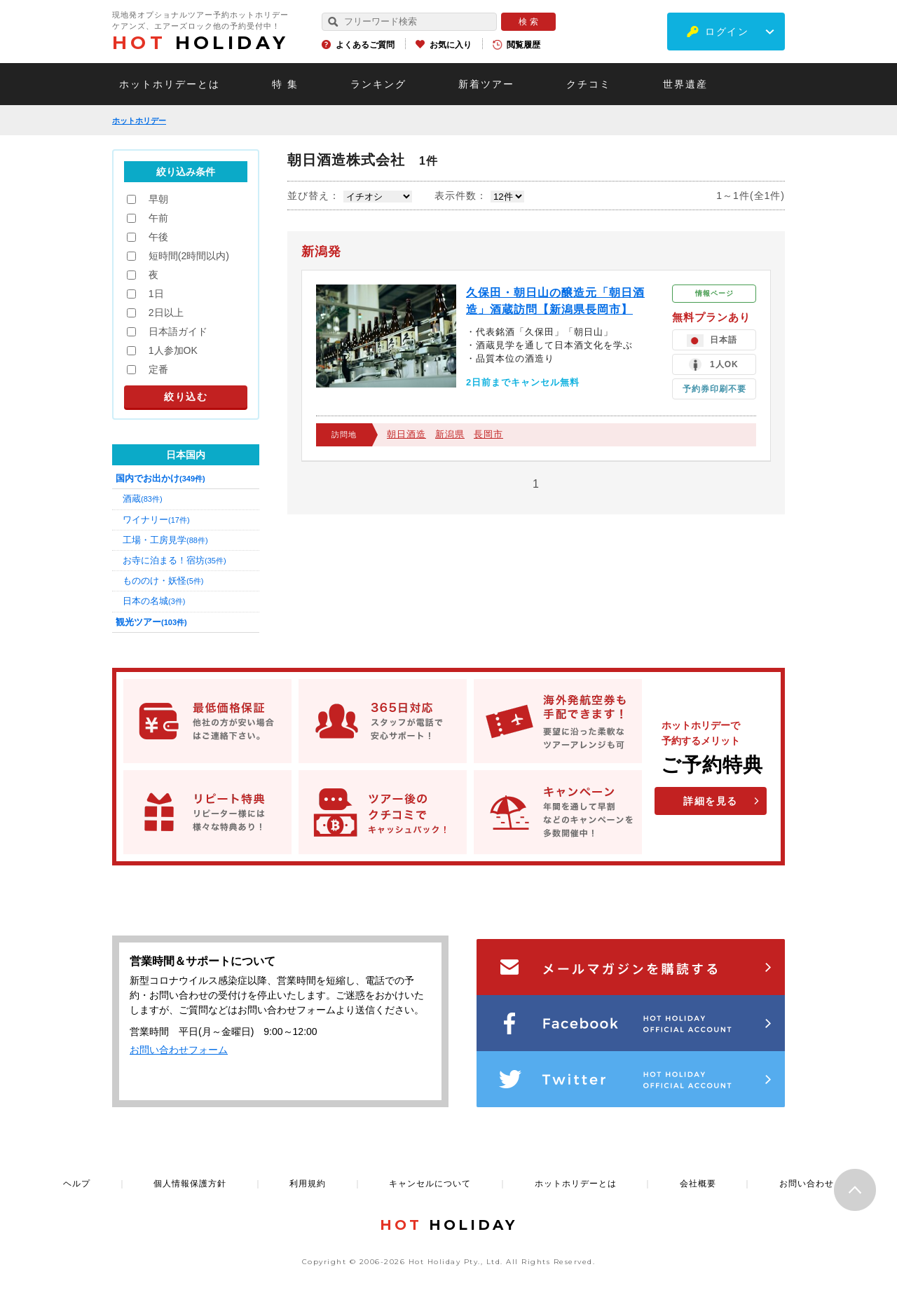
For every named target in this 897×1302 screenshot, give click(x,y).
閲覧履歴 (523, 45)
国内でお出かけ (160, 478)
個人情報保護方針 (189, 1183)
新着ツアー (486, 84)
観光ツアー (151, 622)
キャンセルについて (430, 1183)
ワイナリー (156, 519)
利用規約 (307, 1183)
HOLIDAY (200, 43)
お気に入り (451, 45)
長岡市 (488, 434)
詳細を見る (710, 801)
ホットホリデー (139, 120)
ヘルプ (76, 1183)
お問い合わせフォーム (179, 1049)
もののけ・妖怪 (163, 580)
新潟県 (450, 434)
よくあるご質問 (365, 45)
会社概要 (698, 1183)
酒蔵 (143, 498)
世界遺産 (685, 84)
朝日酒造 (406, 434)
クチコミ (588, 84)
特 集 (285, 84)
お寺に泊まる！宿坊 (174, 560)
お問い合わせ (806, 1183)
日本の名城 (154, 601)
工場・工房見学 (165, 540)
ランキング (378, 84)
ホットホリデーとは (169, 84)
